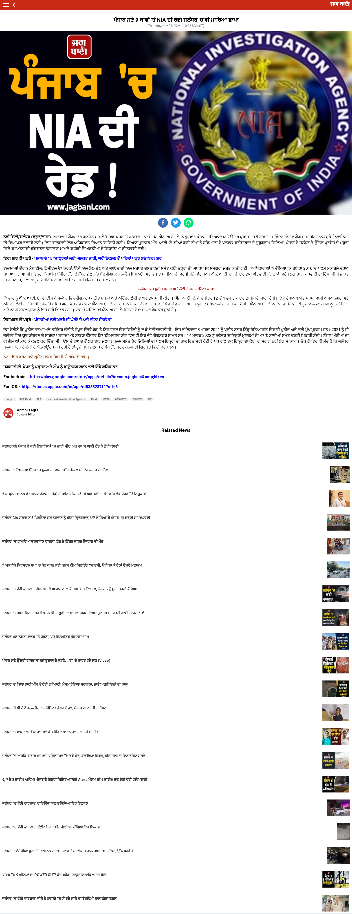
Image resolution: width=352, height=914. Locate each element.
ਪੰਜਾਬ (106, 399)
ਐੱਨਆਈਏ (120, 399)
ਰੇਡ (150, 399)
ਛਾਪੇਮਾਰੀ (137, 399)
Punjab (10, 399)
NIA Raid (25, 399)
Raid (94, 399)
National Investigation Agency (66, 399)
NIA (39, 399)
